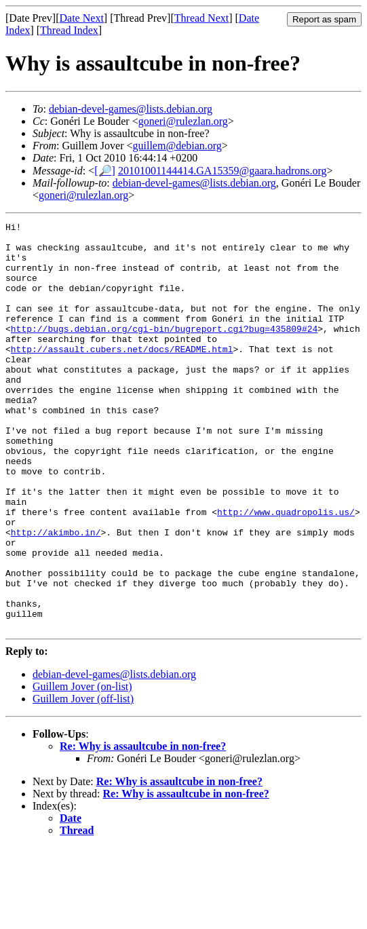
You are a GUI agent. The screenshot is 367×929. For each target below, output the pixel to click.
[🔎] (104, 170)
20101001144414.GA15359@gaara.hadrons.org (222, 170)
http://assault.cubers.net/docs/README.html (122, 375)
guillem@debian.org (177, 145)
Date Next (82, 18)
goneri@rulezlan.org (183, 121)
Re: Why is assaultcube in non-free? (143, 827)
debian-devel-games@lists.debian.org (130, 109)
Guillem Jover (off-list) (83, 780)
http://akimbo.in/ (56, 595)
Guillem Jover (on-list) (82, 768)
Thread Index (69, 30)
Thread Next (201, 18)
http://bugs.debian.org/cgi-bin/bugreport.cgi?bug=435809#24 (164, 351)
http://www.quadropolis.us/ (286, 571)
